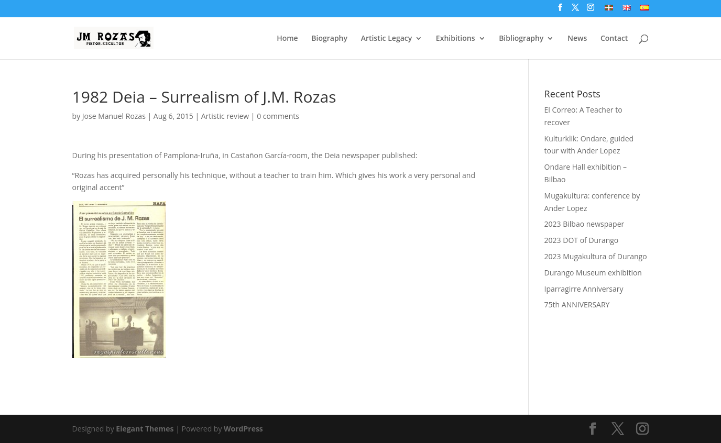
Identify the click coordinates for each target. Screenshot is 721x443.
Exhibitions (455, 39)
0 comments (278, 116)
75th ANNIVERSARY (577, 304)
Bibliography (521, 39)
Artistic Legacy (386, 39)
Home (287, 39)
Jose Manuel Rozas (114, 116)
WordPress (243, 429)
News (577, 39)
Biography (329, 39)
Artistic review (225, 116)
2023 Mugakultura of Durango (595, 256)
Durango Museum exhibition (593, 273)
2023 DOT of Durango (581, 240)
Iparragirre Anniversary (584, 289)
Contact (614, 39)
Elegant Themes (144, 429)
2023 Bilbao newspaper (584, 224)
